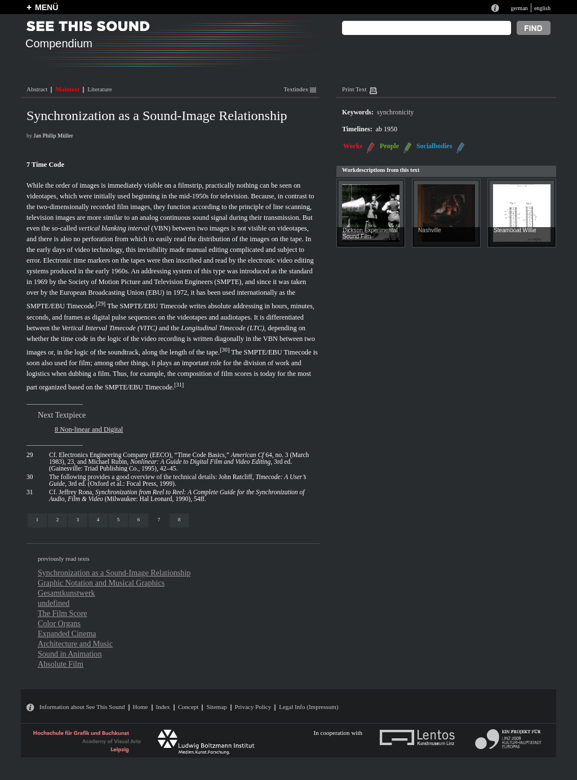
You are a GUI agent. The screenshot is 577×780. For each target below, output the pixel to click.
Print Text (354, 89)
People (389, 146)
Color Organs (59, 623)
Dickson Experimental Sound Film (370, 233)
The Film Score (62, 613)
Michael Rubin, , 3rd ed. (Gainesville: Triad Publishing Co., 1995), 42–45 (170, 465)
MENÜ (46, 7)
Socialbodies (434, 146)
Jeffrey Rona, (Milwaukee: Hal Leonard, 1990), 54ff (177, 495)
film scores (236, 374)
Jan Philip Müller (53, 135)
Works (352, 146)
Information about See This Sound (82, 706)
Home (140, 706)
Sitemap (216, 706)
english (542, 8)
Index (163, 706)
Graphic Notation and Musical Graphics (101, 582)
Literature (99, 89)
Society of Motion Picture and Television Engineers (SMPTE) (154, 282)
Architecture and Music (75, 643)
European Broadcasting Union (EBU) (112, 292)
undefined (53, 603)
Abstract (36, 89)
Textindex (299, 89)
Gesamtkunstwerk (66, 592)
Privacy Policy (253, 706)
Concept (188, 706)
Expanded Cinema (67, 633)
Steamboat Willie (515, 230)
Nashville (429, 230)
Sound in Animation (69, 653)
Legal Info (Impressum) (308, 706)
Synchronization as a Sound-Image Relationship (114, 572)
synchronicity (395, 112)
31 (178, 385)
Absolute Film (60, 663)
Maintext (67, 89)
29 (101, 303)
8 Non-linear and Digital (89, 429)
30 (225, 350)
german (519, 8)
